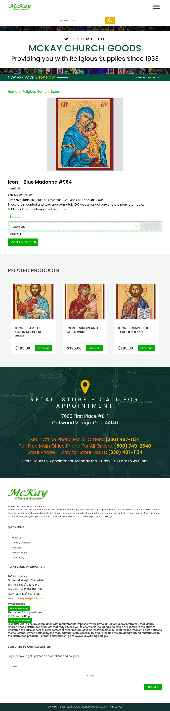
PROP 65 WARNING (20, 620)
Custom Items (19, 552)
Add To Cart (21, 242)
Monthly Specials (21, 542)
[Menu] (156, 7)
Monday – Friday (19, 608)
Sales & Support (145, 77)
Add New (14, 234)
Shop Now (51, 77)
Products (16, 547)
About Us (16, 537)
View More (43, 348)
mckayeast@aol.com (29, 598)
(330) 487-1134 (122, 439)
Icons (55, 91)
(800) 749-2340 (132, 446)
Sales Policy (18, 557)
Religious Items (34, 91)
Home (12, 91)
